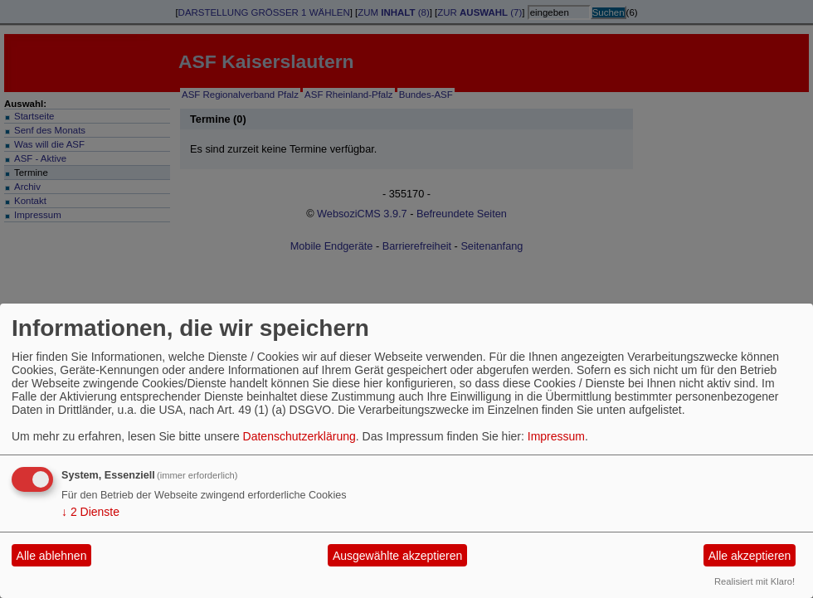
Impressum (556, 436)
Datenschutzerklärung (299, 436)
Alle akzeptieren (749, 555)
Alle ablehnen (52, 555)
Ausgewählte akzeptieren (397, 555)
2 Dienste (90, 511)
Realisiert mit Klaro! (754, 581)
